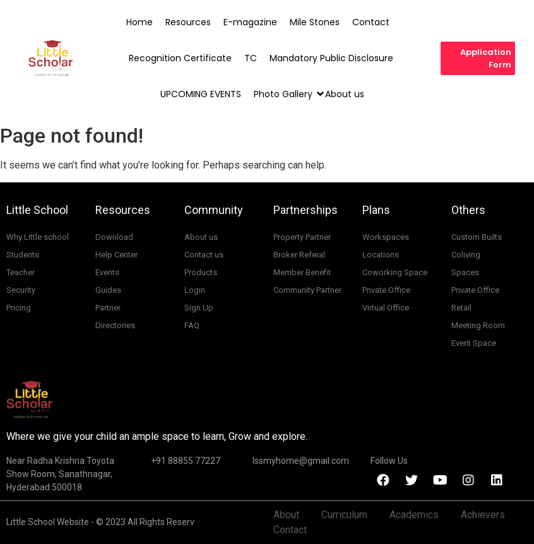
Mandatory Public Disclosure (331, 58)
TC (250, 58)
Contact (370, 22)
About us (344, 94)
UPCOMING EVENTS (200, 94)
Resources (188, 22)
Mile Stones (315, 22)
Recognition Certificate (180, 58)
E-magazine (250, 22)
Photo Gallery (284, 94)
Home (139, 22)
